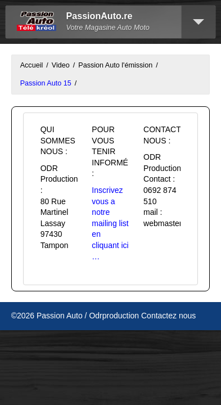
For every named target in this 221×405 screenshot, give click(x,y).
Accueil (31, 65)
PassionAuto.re (99, 16)
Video (61, 65)
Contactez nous (168, 315)
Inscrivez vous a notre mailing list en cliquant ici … (110, 223)
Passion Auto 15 (45, 83)
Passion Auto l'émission (115, 65)
